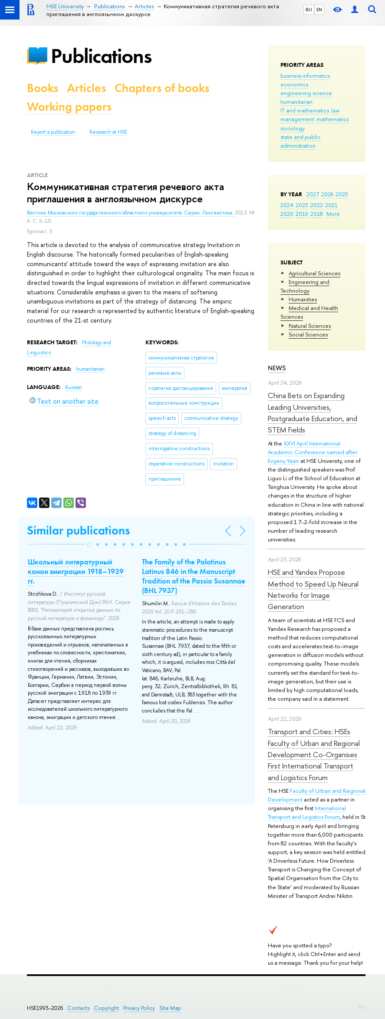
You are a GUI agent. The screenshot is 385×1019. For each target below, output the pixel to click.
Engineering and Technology (304, 286)
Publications (101, 56)
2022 (316, 205)
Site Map (170, 1008)
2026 (327, 194)
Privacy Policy (139, 1008)
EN (319, 10)
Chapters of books (162, 88)
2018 (316, 214)
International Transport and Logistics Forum (307, 812)
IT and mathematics (304, 110)
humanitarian (296, 102)
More (333, 214)
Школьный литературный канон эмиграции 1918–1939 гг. (76, 571)
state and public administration (300, 141)
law (335, 110)
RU (309, 10)
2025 (342, 194)
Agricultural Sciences (314, 273)
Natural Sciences (310, 326)
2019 (302, 214)
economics (294, 84)
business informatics (305, 75)
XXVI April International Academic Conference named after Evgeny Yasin (312, 452)
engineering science (306, 93)
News (277, 368)
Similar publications (78, 530)
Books (42, 88)
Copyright (106, 1008)
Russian (73, 387)
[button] (89, 544)
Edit (361, 1006)
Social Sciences (308, 334)
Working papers (69, 106)
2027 (312, 194)
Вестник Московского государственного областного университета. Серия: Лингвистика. (131, 212)
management (297, 119)
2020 (286, 214)
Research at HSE (108, 132)
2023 (302, 205)
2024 (286, 205)
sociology (292, 128)
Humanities (303, 299)
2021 (331, 205)
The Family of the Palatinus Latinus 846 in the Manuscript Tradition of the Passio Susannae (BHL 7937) (193, 576)
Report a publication (53, 132)
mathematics (332, 119)
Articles (86, 88)
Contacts (78, 1008)
